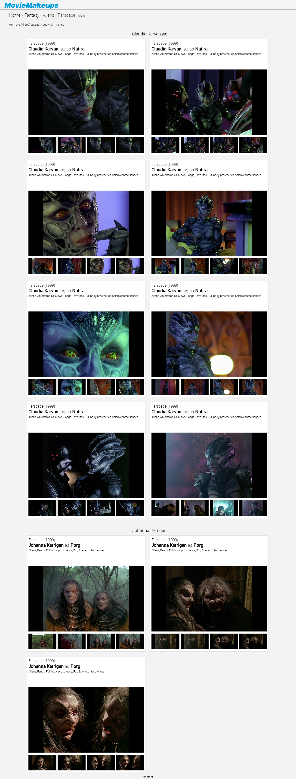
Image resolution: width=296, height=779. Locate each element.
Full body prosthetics (98, 54)
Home (15, 15)
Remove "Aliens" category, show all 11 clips (36, 24)
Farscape (35, 43)
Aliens (48, 15)
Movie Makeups (38, 4)
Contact (148, 777)
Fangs (67, 54)
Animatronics (45, 54)
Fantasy (31, 15)
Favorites (78, 54)
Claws (58, 54)
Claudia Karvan (149, 34)
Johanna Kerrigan (149, 530)
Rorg (75, 545)
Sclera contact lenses (125, 54)
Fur (75, 550)
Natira (78, 49)
